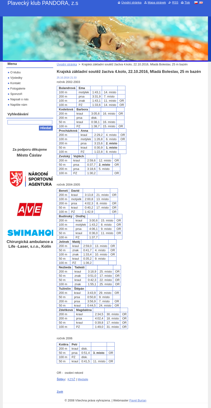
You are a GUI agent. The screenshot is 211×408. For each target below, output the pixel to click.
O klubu (15, 72)
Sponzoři (16, 94)
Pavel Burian (138, 400)
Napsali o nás (19, 99)
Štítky (61, 379)
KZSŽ (71, 379)
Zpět (60, 391)
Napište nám (18, 104)
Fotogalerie (17, 88)
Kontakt (15, 83)
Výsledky (16, 77)
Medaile (83, 379)
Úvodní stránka (67, 64)
